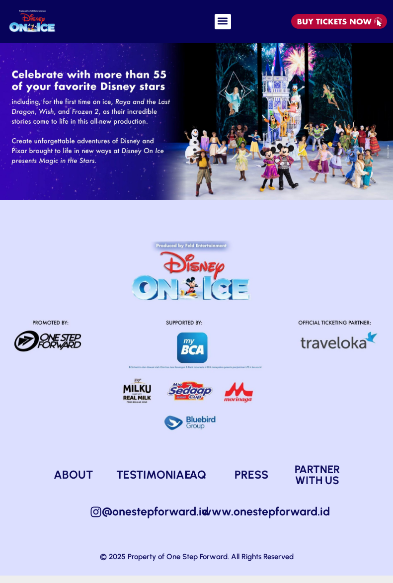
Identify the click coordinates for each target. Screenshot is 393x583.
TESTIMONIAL (153, 482)
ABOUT (73, 482)
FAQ (195, 482)
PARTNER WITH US (317, 482)
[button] (223, 21)
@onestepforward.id (155, 519)
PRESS (251, 482)
